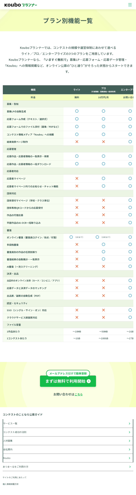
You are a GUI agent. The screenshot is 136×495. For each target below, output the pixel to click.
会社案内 (7, 449)
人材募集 (7, 440)
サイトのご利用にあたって (14, 477)
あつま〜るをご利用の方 (15, 466)
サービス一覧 (10, 423)
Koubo (6, 458)
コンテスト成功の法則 (14, 432)
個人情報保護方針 (11, 484)
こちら (79, 394)
